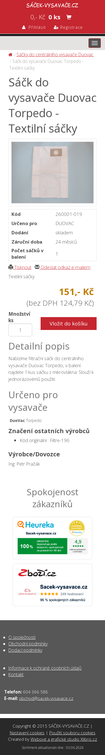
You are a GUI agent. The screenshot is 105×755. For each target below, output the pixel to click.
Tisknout (19, 267)
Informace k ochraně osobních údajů (44, 668)
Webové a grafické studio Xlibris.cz (64, 739)
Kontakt (16, 674)
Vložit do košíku (69, 323)
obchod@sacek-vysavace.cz (46, 698)
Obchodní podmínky (28, 644)
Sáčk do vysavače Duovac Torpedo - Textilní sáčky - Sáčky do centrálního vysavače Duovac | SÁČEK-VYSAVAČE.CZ (52, 4)
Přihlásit (34, 27)
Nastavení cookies (27, 733)
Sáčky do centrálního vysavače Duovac (55, 54)
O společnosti (22, 637)
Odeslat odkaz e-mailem (62, 267)
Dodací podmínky (25, 650)
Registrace (68, 27)
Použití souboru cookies (72, 733)
